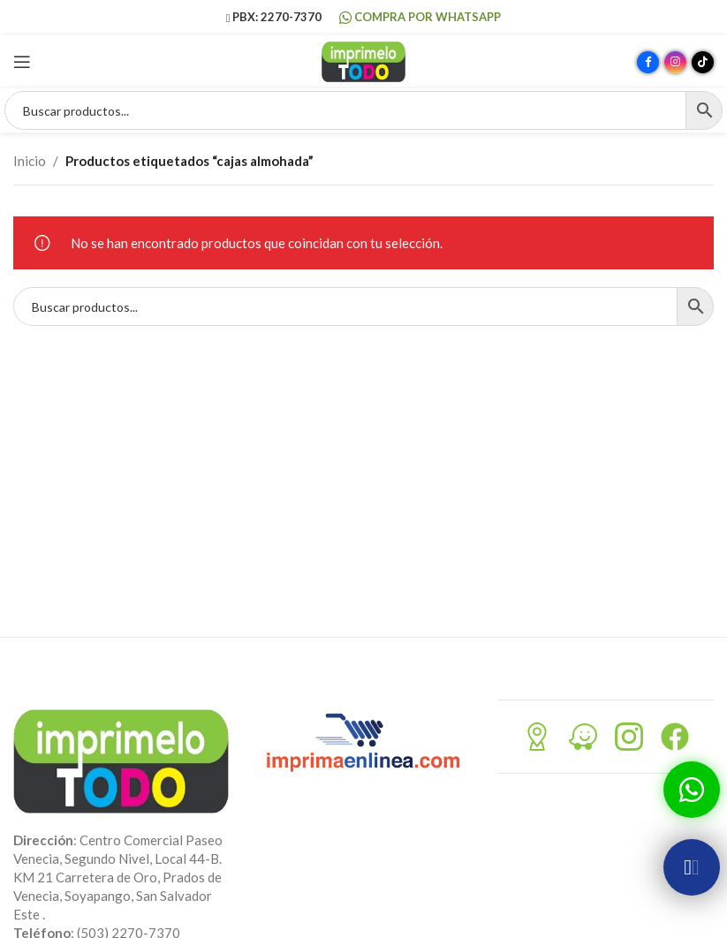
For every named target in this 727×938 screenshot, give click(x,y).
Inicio (29, 161)
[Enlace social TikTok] (703, 62)
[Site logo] (363, 60)
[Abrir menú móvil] (22, 61)
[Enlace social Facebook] (648, 62)
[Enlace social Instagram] (675, 62)
